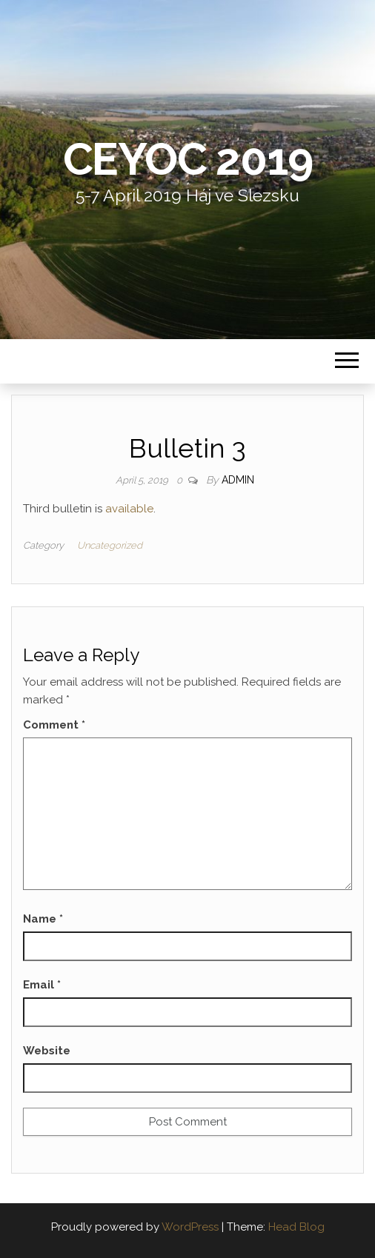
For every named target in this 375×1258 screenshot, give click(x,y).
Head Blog (296, 1227)
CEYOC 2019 (188, 159)
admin (238, 480)
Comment (54, 725)
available (129, 508)
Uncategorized (109, 545)
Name (43, 919)
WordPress (190, 1227)
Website (46, 1050)
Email (42, 984)
